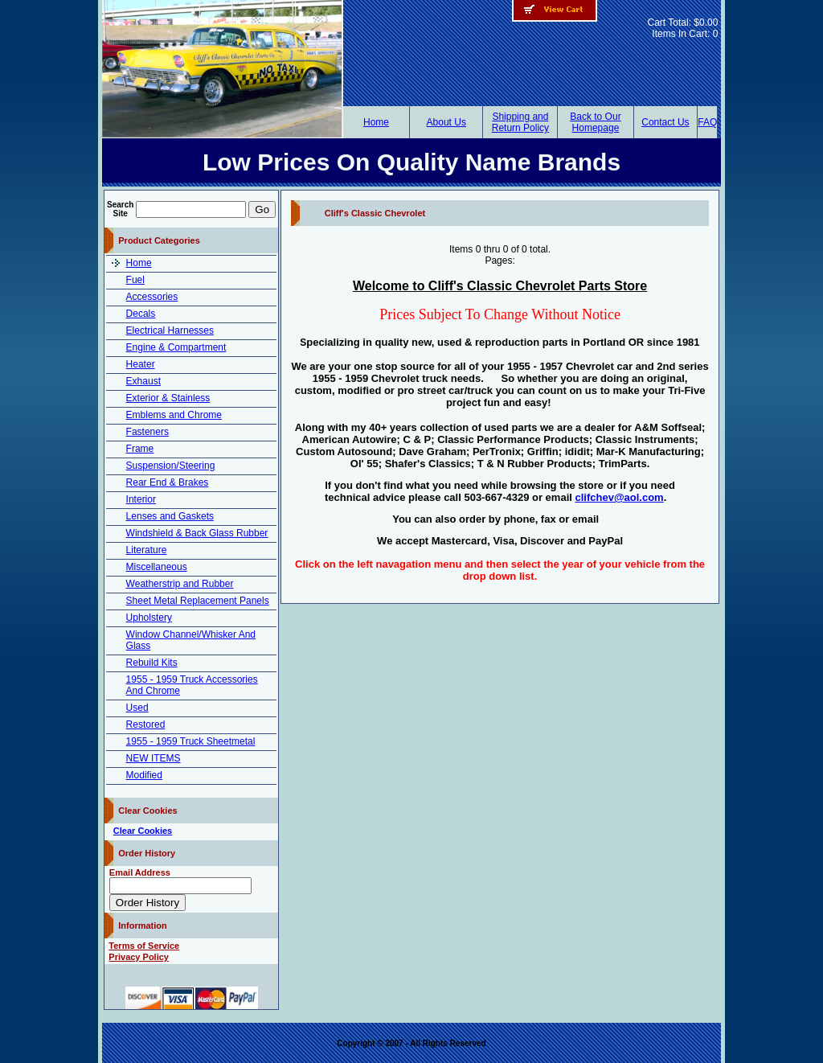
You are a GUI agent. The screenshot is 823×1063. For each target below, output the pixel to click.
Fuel (135, 279)
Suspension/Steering (170, 465)
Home (376, 122)
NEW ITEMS (153, 758)
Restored (146, 724)
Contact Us (665, 122)
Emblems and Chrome (174, 415)
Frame (140, 448)
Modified (144, 775)
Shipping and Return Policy (520, 122)
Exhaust (143, 381)
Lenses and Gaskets (170, 516)
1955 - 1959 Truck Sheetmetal (191, 741)
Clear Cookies (142, 830)
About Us (446, 122)
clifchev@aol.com (619, 497)
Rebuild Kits (152, 662)
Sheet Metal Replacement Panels (197, 600)
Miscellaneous (156, 567)
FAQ (707, 122)
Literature (146, 550)
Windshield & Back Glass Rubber (197, 533)
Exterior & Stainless (168, 398)
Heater (140, 364)
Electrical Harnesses (170, 330)
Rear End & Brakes (167, 482)
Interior (141, 499)
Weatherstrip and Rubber (180, 583)
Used (137, 707)
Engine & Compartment (176, 347)
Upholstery (149, 617)
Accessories (152, 296)
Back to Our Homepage (595, 122)
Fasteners (147, 431)
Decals (141, 313)
